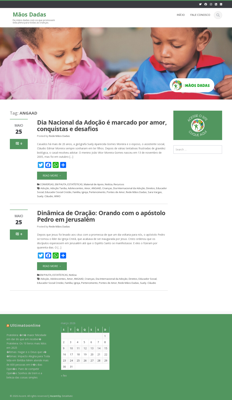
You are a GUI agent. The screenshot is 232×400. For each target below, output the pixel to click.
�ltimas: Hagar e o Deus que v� (24, 352)
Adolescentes (75, 188)
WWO (57, 196)
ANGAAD (96, 188)
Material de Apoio (94, 184)
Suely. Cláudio (45, 196)
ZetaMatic (67, 396)
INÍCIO (181, 15)
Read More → (52, 175)
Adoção (45, 188)
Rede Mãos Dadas (59, 136)
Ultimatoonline (23, 325)
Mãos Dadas (29, 14)
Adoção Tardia (58, 188)
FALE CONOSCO (200, 15)
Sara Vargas (155, 192)
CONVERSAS (47, 184)
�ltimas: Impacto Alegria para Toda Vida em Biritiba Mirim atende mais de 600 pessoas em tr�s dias (25, 360)
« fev (61, 375)
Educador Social (148, 278)
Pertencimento (97, 192)
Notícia (108, 184)
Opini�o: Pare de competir (20, 369)
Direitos (150, 188)
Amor (87, 188)
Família (76, 192)
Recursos (119, 184)
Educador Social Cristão (58, 192)
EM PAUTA (60, 184)
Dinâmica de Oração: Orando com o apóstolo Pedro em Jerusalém (101, 216)
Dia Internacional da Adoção (129, 188)
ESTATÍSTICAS (75, 184)
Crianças (107, 188)
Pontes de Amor (116, 192)
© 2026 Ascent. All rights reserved (29, 396)
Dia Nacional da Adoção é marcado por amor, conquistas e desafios (102, 125)
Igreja (85, 192)
